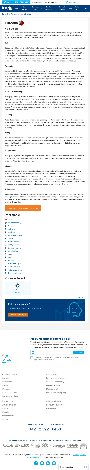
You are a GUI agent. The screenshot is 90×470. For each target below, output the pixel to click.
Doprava (9, 260)
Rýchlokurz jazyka (13, 264)
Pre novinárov (8, 401)
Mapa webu (51, 408)
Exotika (5, 385)
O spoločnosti (8, 416)
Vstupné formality (13, 223)
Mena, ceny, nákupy (13, 235)
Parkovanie (6, 389)
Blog (70, 8)
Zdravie (9, 238)
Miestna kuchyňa (12, 267)
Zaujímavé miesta (13, 248)
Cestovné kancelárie (10, 374)
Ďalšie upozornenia (13, 270)
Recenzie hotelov (62, 8)
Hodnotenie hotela (13, 273)
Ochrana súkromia (53, 401)
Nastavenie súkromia (54, 405)
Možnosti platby (52, 389)
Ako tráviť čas (11, 251)
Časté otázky (51, 374)
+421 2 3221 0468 (45, 429)
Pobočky (6, 412)
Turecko (14, 14)
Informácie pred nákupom (56, 378)
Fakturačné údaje (53, 385)
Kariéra (5, 408)
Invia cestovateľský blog (56, 393)
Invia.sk (5, 14)
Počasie (9, 226)
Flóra (8, 257)
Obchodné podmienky (55, 382)
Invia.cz (76, 455)
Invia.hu (83, 455)
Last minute (10, 229)
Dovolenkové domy (10, 396)
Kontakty (5, 419)
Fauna (8, 254)
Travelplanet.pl (33, 457)
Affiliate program (9, 405)
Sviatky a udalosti (12, 245)
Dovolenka (10, 232)
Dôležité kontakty (12, 242)
